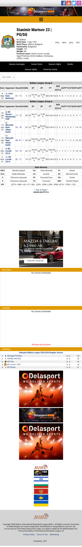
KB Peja (10, 361)
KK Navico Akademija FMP (10, 115)
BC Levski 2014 (8, 150)
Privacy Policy (29, 534)
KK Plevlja (11, 367)
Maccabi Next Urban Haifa (9, 128)
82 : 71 (19, 159)
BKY (45, 541)
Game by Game (50, 69)
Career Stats (36, 64)
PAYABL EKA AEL (14, 358)
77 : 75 (19, 115)
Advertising (54, 534)
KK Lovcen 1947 (14, 364)
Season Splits (31, 69)
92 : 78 (19, 127)
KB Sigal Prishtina (14, 356)
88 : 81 (19, 140)
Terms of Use (42, 534)
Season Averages (17, 64)
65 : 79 (19, 151)
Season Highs (55, 64)
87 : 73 (19, 96)
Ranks (70, 64)
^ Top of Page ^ (41, 190)
